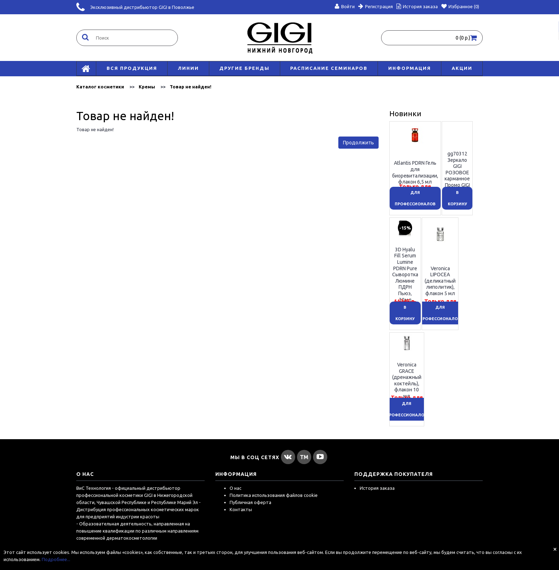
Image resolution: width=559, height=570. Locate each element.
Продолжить (358, 142)
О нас (235, 488)
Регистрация (375, 6)
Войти (345, 6)
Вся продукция (132, 68)
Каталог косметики (100, 86)
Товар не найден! (190, 86)
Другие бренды (244, 68)
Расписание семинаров (329, 68)
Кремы (147, 86)
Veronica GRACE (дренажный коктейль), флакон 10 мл (406, 380)
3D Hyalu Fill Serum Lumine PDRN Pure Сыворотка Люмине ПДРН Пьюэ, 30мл (405, 274)
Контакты (241, 509)
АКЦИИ (462, 68)
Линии (188, 68)
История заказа (377, 488)
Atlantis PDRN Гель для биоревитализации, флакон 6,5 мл (415, 172)
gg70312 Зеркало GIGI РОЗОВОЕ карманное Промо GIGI (457, 169)
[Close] (555, 549)
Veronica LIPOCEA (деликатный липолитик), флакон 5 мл (440, 280)
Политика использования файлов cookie (274, 495)
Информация (409, 68)
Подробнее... (56, 559)
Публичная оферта (250, 502)
